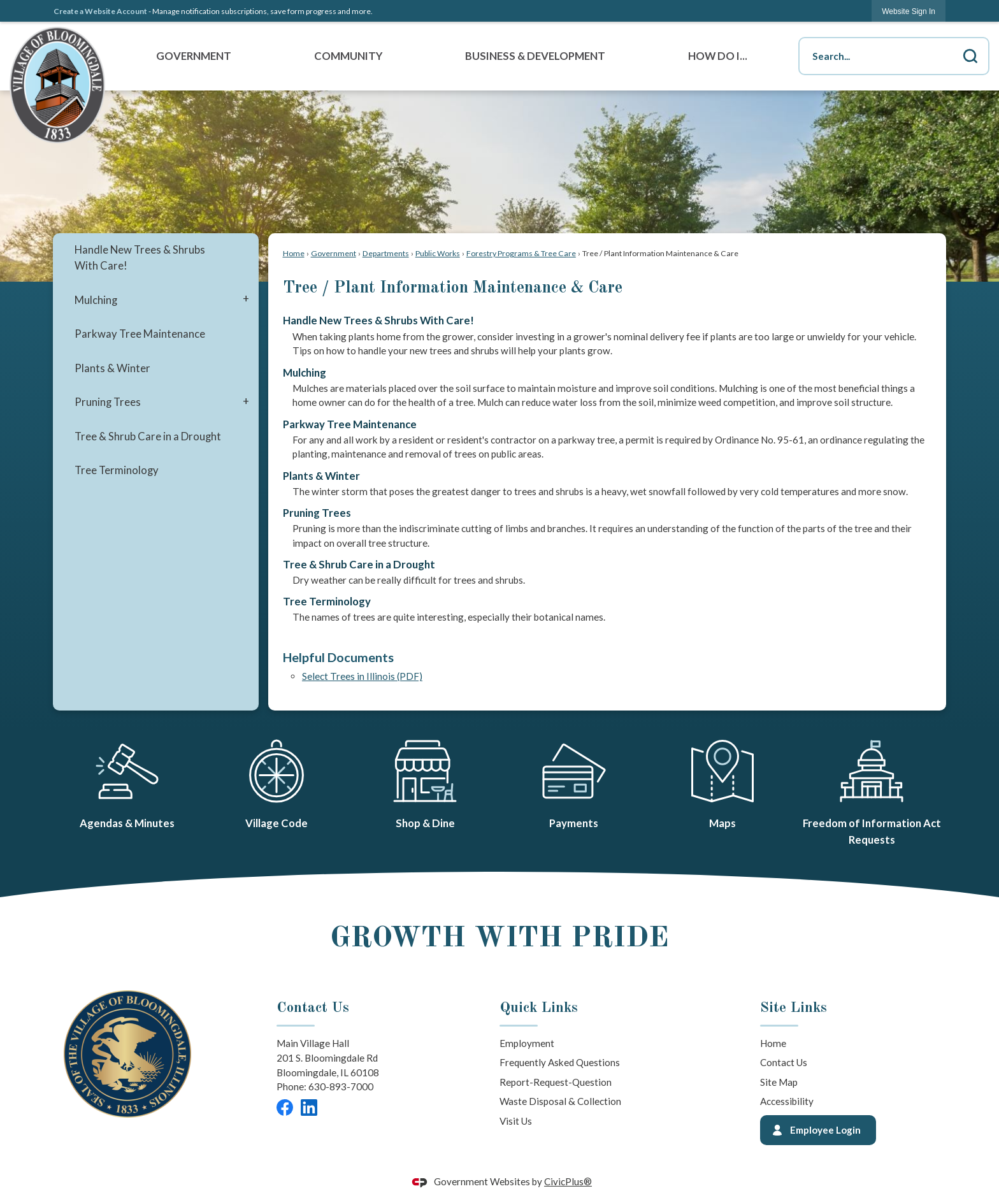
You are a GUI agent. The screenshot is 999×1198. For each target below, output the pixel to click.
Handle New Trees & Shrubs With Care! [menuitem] (378, 320)
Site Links (793, 1008)
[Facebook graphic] (285, 1107)
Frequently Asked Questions (560, 1062)
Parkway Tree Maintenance (140, 334)
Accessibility (787, 1101)
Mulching (96, 300)
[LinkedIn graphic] (309, 1107)
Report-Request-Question (556, 1082)
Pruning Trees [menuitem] (317, 513)
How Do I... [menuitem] (717, 56)
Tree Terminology (117, 470)
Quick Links (539, 1008)
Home (294, 253)
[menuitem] (155, 258)
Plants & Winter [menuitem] (321, 476)
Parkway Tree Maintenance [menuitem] (350, 424)
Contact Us (783, 1062)
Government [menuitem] (193, 56)
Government (333, 253)
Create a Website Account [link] (100, 11)
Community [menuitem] (348, 56)
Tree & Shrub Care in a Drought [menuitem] (359, 564)
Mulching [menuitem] (304, 372)
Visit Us (516, 1121)
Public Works (437, 253)
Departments (386, 253)
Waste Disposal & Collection (560, 1101)
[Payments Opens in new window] (574, 782)
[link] (908, 11)
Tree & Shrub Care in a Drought (148, 436)
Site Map (779, 1082)
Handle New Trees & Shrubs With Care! (140, 257)
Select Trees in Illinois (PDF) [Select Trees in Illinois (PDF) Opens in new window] (362, 676)
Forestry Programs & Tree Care (521, 253)
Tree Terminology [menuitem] (327, 601)
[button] (970, 56)
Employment (527, 1043)
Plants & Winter (112, 368)
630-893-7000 (340, 1086)
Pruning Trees (108, 402)
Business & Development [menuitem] (535, 56)
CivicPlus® (568, 1181)
